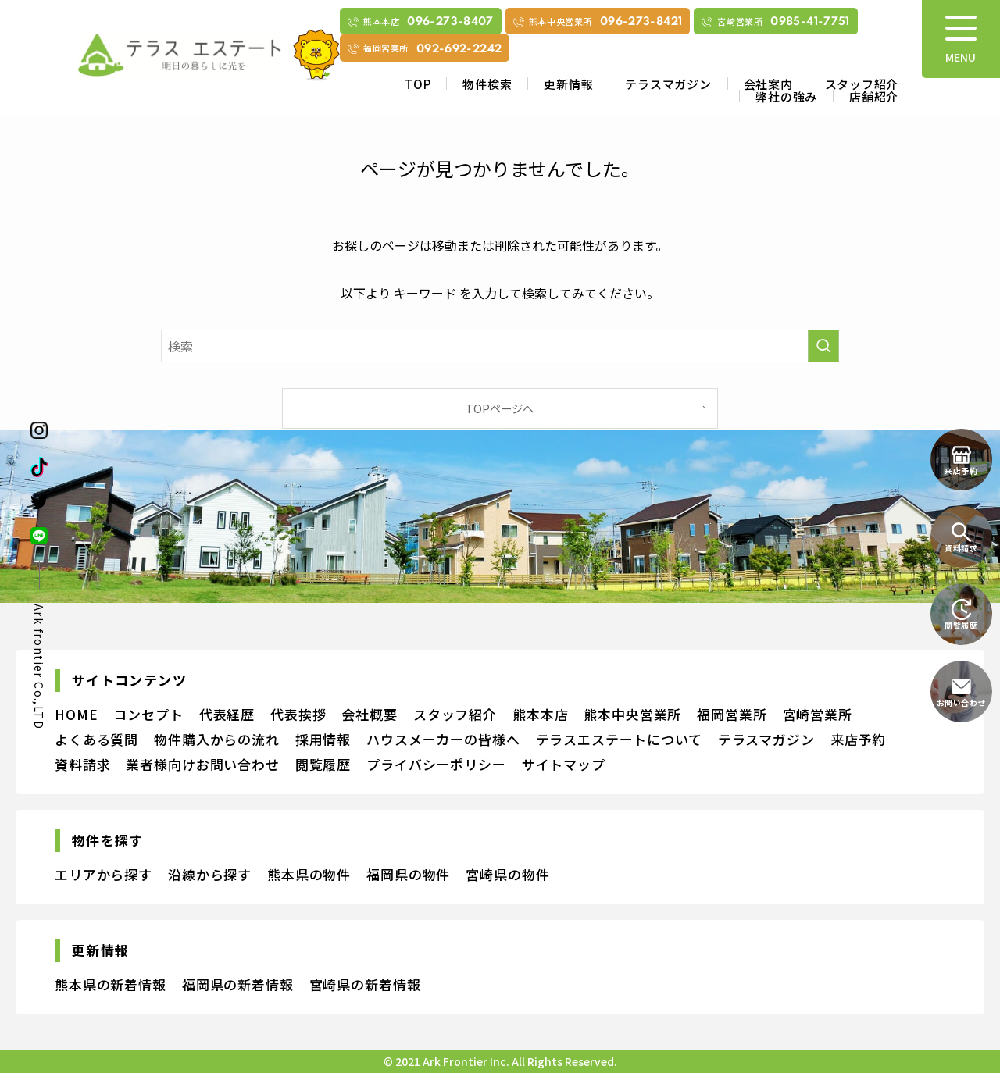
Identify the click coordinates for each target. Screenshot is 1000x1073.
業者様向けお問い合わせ (202, 764)
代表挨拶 (298, 714)
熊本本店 (540, 714)
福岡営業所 (731, 714)
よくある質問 (96, 739)
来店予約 (858, 739)
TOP (417, 84)
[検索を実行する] (823, 346)
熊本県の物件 (309, 874)
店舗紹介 (873, 96)
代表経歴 (227, 714)
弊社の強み (786, 96)
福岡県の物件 (408, 874)
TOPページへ (500, 408)
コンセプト (148, 714)
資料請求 (82, 764)
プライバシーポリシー (436, 764)
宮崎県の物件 (507, 874)
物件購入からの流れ (217, 739)
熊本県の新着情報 (110, 984)
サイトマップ (563, 764)
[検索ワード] (500, 346)
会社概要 (369, 714)
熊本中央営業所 (632, 714)
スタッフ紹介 (862, 84)
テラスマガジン (668, 84)
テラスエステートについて (619, 739)
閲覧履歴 (323, 764)
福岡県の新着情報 (238, 984)
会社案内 (768, 84)
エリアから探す (103, 874)
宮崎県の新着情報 (365, 984)
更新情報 (568, 84)
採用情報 (323, 739)
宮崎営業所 (817, 714)
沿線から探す (210, 874)
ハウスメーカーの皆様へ (443, 739)
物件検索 (487, 84)
